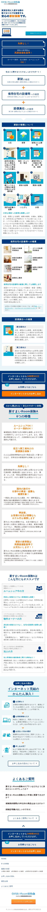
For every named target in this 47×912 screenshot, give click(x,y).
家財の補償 (6, 871)
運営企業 (4, 881)
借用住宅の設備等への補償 (34, 871)
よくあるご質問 (7, 886)
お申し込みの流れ (8, 876)
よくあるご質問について (23, 818)
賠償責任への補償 (18, 871)
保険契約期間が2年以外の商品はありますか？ (25, 803)
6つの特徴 (5, 864)
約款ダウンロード (36, 33)
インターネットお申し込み (23, 901)
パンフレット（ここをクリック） (25, 308)
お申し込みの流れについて (23, 763)
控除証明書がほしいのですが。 (19, 809)
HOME (3, 859)
